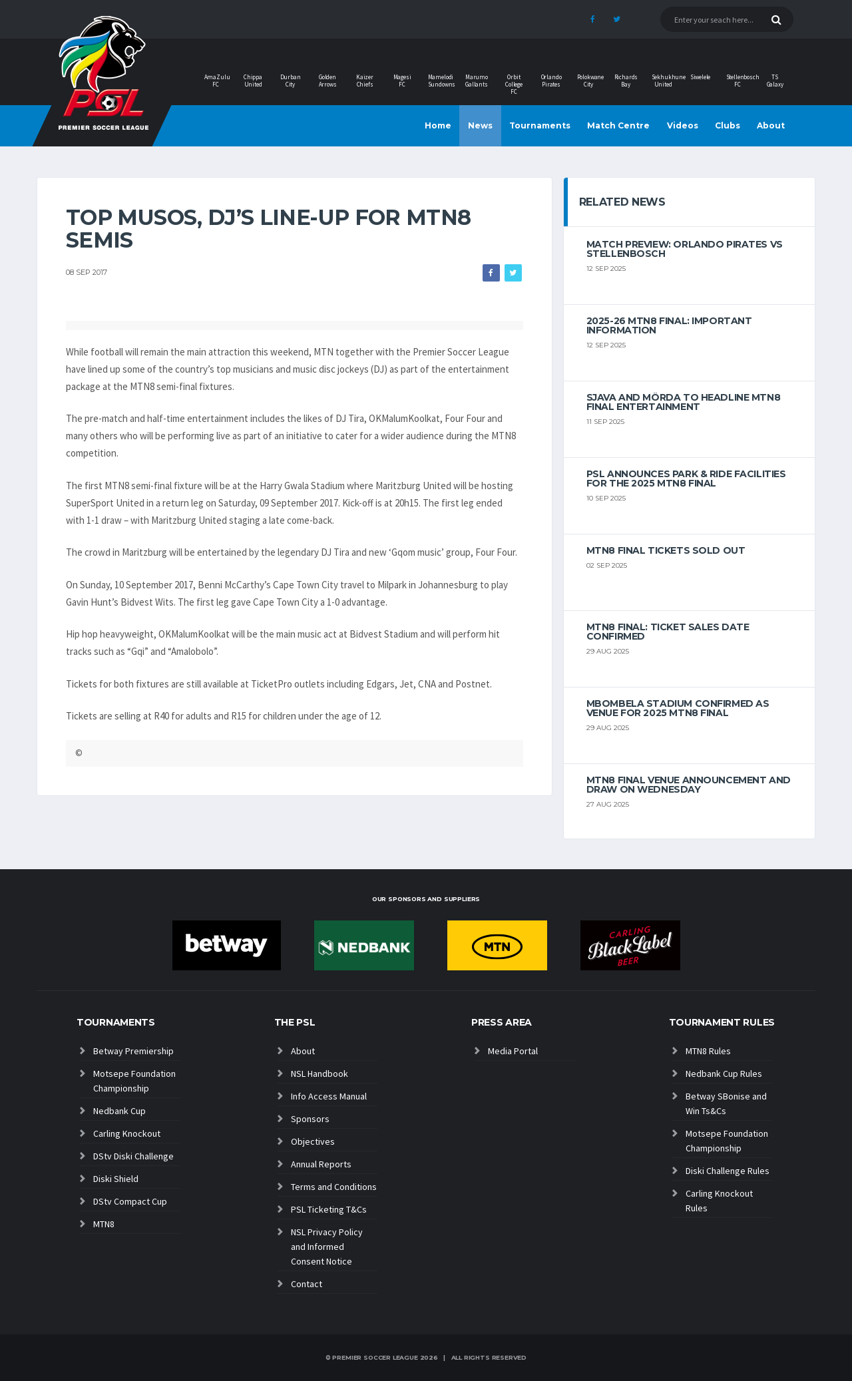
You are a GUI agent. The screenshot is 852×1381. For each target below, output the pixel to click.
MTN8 (103, 1224)
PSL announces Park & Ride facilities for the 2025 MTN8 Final (686, 478)
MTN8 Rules (708, 1051)
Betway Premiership (133, 1051)
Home (438, 125)
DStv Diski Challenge (133, 1156)
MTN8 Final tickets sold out (666, 550)
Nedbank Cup (119, 1111)
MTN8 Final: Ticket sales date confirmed (667, 631)
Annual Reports (321, 1164)
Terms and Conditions (334, 1187)
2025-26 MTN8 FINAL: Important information (669, 325)
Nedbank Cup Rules (724, 1074)
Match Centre (618, 125)
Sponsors (310, 1119)
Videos (682, 125)
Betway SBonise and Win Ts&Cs (726, 1103)
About (771, 125)
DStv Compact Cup (130, 1201)
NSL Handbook (319, 1074)
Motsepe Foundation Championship (134, 1081)
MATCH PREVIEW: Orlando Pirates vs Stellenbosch (684, 249)
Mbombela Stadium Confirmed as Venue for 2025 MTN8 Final (677, 708)
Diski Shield (115, 1179)
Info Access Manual (329, 1096)
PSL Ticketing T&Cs (329, 1209)
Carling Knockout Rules (719, 1200)
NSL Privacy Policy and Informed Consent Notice (327, 1246)
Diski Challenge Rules (727, 1171)
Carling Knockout (126, 1133)
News (480, 125)
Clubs (727, 125)
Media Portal (513, 1051)
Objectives (313, 1141)
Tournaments (539, 125)
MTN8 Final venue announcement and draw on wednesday (688, 784)
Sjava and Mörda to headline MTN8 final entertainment (683, 402)
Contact (306, 1284)
